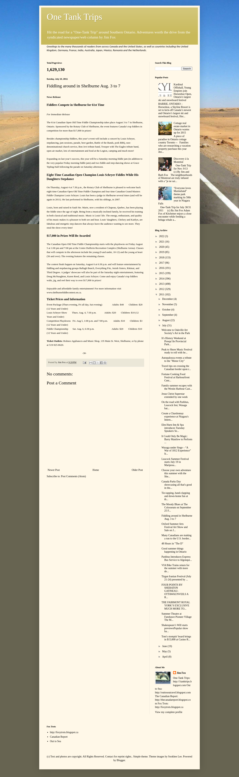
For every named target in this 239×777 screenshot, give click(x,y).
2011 (162, 294)
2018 (162, 257)
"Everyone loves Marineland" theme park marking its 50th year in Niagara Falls (174, 196)
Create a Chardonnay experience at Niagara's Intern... (175, 416)
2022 (162, 236)
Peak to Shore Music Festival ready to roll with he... (177, 351)
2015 (162, 273)
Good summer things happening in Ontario (174, 550)
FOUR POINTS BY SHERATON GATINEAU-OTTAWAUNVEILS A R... (175, 591)
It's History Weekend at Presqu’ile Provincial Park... (174, 341)
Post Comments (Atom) (73, 476)
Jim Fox (181, 673)
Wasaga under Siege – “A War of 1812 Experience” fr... (176, 450)
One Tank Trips (74, 17)
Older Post (137, 470)
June (164, 646)
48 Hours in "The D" (172, 543)
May (164, 651)
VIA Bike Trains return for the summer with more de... (175, 568)
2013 (162, 283)
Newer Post (54, 470)
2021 (162, 241)
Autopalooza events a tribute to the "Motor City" (177, 359)
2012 (162, 289)
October (166, 309)
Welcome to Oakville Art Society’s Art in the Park (176, 332)
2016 (162, 268)
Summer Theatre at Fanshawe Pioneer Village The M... (177, 616)
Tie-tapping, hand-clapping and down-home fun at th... (176, 496)
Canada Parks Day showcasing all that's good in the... (177, 484)
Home (96, 470)
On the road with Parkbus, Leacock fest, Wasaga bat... (175, 405)
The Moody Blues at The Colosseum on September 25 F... (176, 507)
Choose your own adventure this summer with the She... (176, 473)
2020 (162, 246)
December (167, 299)
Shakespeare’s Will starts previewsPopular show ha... (175, 628)
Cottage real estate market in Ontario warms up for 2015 (182, 128)
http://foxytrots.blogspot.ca (64, 732)
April (165, 656)
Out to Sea (55, 741)
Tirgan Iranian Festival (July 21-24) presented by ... (176, 578)
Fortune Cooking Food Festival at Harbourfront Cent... (176, 377)
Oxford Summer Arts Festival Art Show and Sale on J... (175, 527)
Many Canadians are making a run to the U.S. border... (177, 537)
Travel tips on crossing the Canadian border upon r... (176, 368)
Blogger (121, 760)
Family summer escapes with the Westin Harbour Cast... (177, 387)
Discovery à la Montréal (181, 160)
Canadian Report (59, 736)
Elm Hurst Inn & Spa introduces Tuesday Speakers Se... (173, 428)
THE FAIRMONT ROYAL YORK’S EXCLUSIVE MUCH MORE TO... (176, 605)
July (164, 325)
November (168, 304)
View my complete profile (168, 712)
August (166, 320)
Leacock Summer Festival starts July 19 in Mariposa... (175, 462)
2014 (162, 278)
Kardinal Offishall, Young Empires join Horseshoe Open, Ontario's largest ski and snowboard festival (175, 92)
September (168, 314)
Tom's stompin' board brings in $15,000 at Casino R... (176, 638)
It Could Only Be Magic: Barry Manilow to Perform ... (177, 439)
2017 (162, 262)
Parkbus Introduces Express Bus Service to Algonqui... (177, 558)
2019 (162, 252)
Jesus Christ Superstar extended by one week (175, 395)
